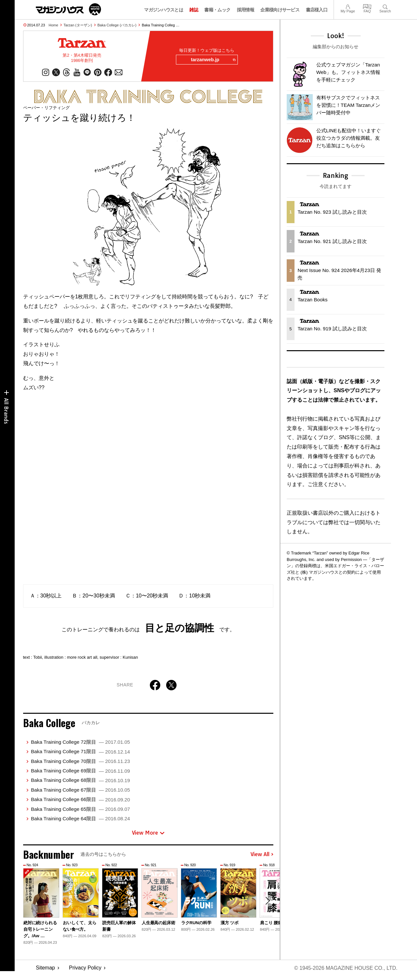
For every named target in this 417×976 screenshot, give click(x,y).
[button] (267, 901)
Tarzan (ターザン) (78, 25)
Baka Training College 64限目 (80, 818)
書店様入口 (317, 9)
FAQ (367, 6)
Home (53, 25)
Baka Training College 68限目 (80, 780)
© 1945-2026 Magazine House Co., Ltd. (345, 968)
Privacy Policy (85, 968)
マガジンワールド (68, 9)
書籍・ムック (217, 9)
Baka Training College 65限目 (80, 809)
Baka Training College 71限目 (80, 751)
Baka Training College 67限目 (80, 790)
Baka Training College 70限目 (80, 761)
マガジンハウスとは (163, 9)
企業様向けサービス (279, 9)
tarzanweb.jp (213, 60)
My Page (347, 6)
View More (148, 833)
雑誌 (193, 9)
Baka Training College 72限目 (80, 742)
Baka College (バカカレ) (117, 25)
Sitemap (45, 968)
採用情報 (245, 9)
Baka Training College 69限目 (80, 770)
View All (262, 854)
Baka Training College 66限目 (80, 799)
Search (385, 6)
